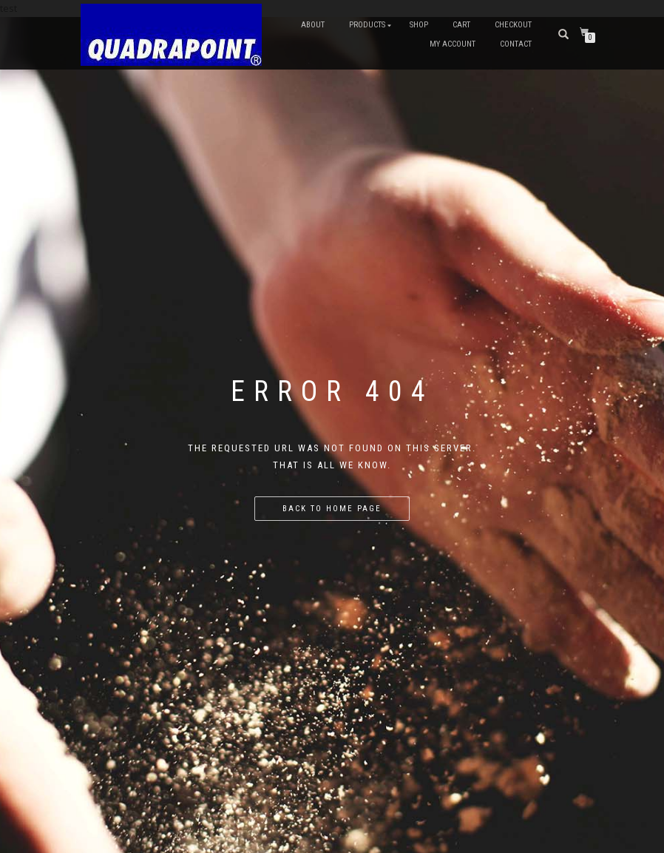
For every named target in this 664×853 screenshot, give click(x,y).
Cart (461, 25)
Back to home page (332, 508)
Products (367, 25)
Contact (516, 44)
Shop (419, 25)
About (313, 25)
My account (452, 44)
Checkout (513, 25)
